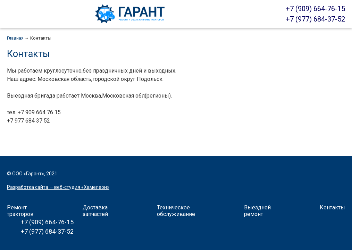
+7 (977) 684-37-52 (315, 19)
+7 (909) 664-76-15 (315, 9)
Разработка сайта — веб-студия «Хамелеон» (58, 187)
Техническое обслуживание (176, 210)
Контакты (40, 38)
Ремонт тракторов (20, 210)
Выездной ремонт (257, 210)
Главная (15, 38)
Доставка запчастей (95, 210)
